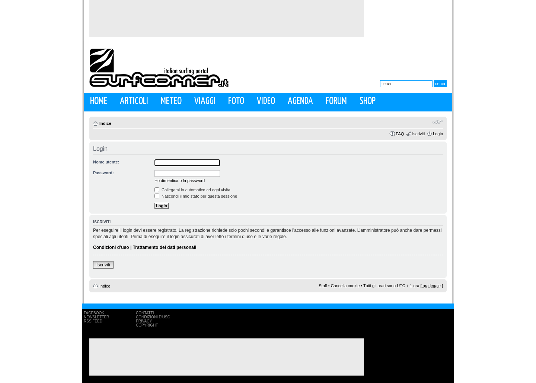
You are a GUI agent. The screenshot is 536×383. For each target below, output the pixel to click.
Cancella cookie (345, 285)
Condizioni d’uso (111, 247)
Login (438, 134)
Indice (105, 123)
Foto (236, 101)
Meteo (171, 101)
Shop (368, 101)
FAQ (400, 134)
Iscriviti (418, 134)
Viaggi (205, 101)
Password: (103, 173)
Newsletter (96, 317)
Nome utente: (106, 162)
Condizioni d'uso (153, 317)
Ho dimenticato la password (179, 180)
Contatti (145, 313)
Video (266, 101)
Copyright (147, 325)
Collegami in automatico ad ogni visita (192, 190)
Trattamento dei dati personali (165, 247)
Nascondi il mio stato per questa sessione (195, 196)
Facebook (94, 313)
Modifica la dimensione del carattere (437, 122)
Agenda (300, 101)
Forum (336, 101)
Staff (323, 285)
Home (98, 101)
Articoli (134, 101)
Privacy (144, 321)
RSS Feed (93, 321)
